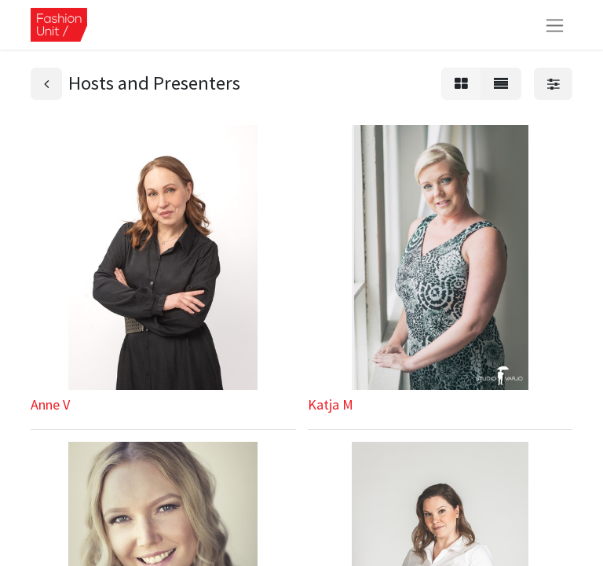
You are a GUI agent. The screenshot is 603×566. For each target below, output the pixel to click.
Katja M (330, 404)
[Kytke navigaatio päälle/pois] (554, 24)
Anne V (50, 404)
